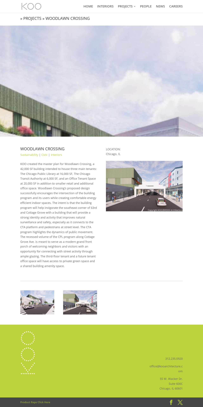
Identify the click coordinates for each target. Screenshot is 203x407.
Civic (44, 155)
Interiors (56, 155)
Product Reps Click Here (35, 402)
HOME (88, 6)
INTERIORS (105, 6)
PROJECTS (125, 6)
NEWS (160, 6)
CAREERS (176, 6)
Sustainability (29, 155)
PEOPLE (146, 6)
